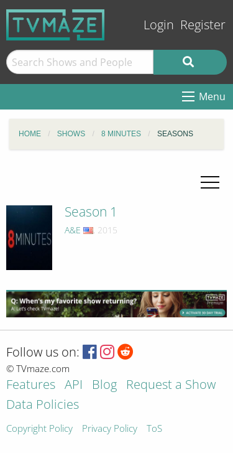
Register (203, 24)
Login (159, 24)
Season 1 (91, 211)
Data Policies (42, 405)
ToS (154, 429)
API (74, 385)
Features (30, 385)
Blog (104, 385)
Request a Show (171, 385)
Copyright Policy (39, 429)
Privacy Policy (109, 429)
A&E (73, 230)
